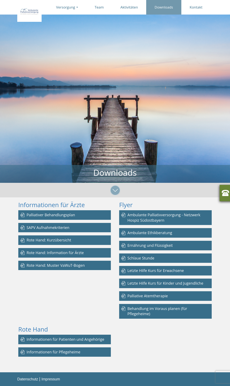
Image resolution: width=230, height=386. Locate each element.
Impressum (50, 379)
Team (99, 7)
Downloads (164, 7)
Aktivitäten (129, 7)
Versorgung (67, 7)
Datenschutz (27, 379)
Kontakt (196, 7)
